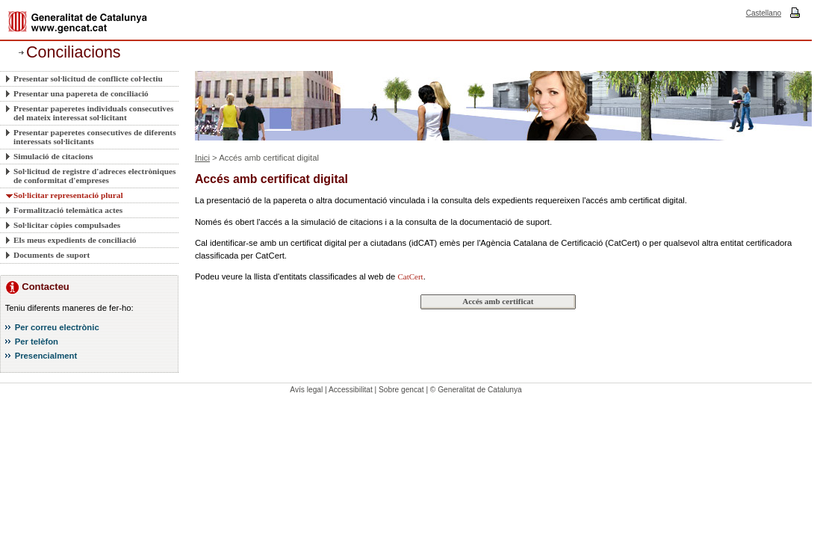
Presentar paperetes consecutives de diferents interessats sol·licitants (94, 137)
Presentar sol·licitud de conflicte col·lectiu (88, 78)
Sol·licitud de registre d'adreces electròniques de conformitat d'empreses (94, 176)
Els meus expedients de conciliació (74, 239)
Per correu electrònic (57, 327)
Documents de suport (51, 254)
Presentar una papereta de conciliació (81, 93)
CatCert (410, 276)
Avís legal (306, 390)
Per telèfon (36, 341)
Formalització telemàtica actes (67, 209)
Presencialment (46, 355)
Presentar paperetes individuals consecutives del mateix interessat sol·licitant (93, 113)
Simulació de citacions (53, 156)
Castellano (763, 13)
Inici (202, 157)
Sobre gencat (401, 390)
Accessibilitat (351, 390)
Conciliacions (73, 52)
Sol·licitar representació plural (68, 195)
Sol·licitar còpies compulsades (66, 224)
